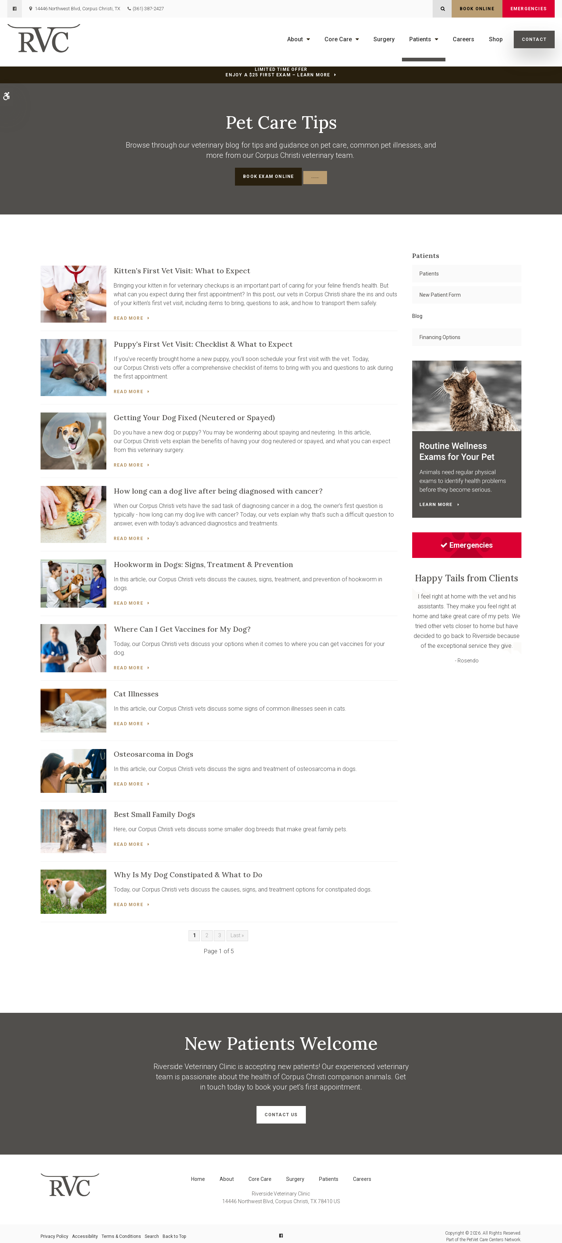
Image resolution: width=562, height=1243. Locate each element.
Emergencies (528, 8)
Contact (534, 39)
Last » (237, 932)
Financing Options (439, 336)
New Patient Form (440, 293)
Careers (463, 39)
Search (152, 1231)
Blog (417, 315)
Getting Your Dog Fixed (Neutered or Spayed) (194, 415)
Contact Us (281, 1111)
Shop (496, 39)
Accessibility (85, 1231)
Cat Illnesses (136, 690)
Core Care (338, 39)
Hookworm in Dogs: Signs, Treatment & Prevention (203, 561)
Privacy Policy (54, 1231)
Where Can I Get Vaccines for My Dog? (182, 625)
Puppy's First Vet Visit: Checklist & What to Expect (203, 342)
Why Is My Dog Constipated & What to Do (188, 870)
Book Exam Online (245, 176)
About (295, 39)
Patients (420, 39)
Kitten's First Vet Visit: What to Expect (182, 269)
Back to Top (174, 1231)
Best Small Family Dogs (154, 810)
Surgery (384, 39)
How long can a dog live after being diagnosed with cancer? (218, 488)
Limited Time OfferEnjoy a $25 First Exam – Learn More (277, 72)
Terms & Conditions (121, 1231)
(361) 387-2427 (148, 8)
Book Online (477, 8)
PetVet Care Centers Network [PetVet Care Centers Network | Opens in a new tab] (493, 1234)
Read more (128, 316)
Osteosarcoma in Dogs (153, 750)
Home (198, 1174)
